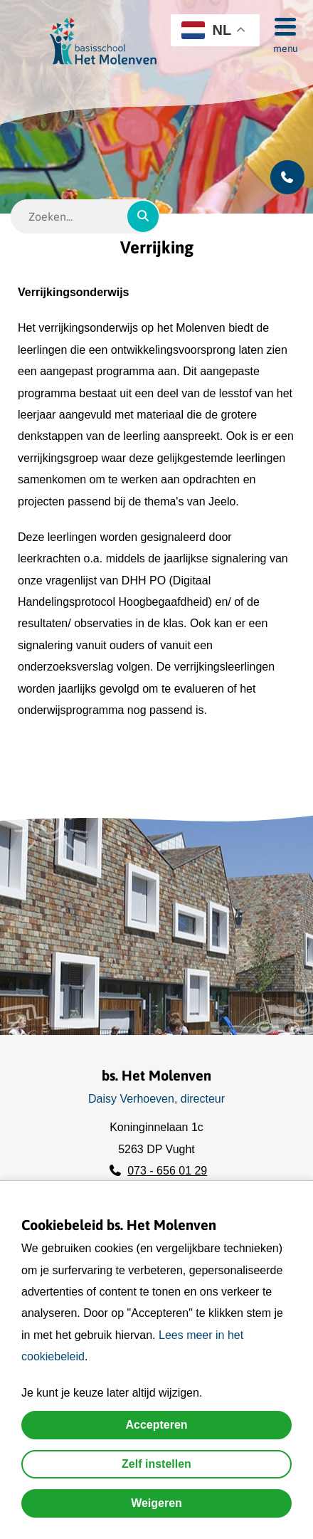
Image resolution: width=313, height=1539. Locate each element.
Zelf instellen (156, 1464)
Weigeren (156, 1503)
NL (206, 30)
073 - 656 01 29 (167, 1171)
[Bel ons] (287, 177)
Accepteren (156, 1425)
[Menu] (281, 25)
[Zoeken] (143, 216)
